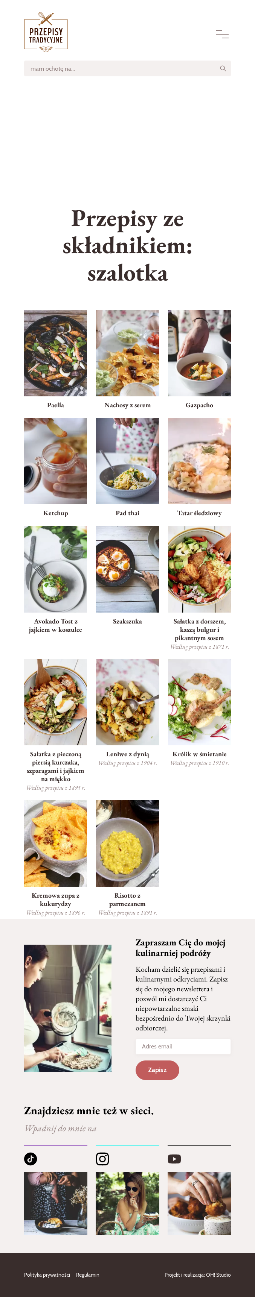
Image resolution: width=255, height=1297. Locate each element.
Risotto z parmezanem (127, 899)
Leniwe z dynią (127, 753)
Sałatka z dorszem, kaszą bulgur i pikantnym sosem (200, 629)
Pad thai (127, 512)
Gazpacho (199, 404)
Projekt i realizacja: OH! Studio (198, 1274)
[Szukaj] (223, 68)
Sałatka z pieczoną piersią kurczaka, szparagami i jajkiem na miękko (55, 766)
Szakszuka (127, 621)
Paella (55, 404)
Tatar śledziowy (199, 512)
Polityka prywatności (47, 1274)
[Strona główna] (46, 32)
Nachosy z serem (127, 404)
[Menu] (222, 34)
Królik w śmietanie (200, 753)
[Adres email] (183, 1046)
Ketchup (55, 512)
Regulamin (87, 1274)
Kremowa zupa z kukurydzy (55, 899)
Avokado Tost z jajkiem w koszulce (55, 625)
